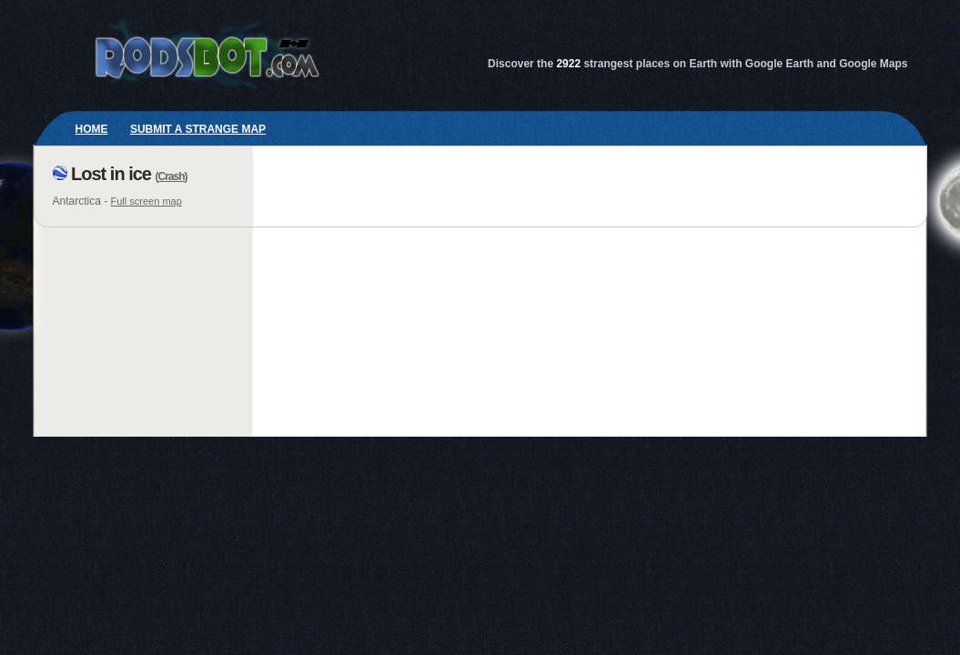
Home (92, 129)
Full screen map (146, 201)
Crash (171, 176)
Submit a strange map (198, 129)
